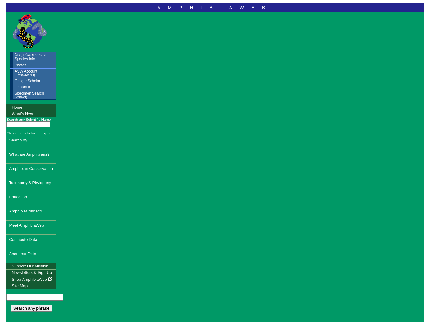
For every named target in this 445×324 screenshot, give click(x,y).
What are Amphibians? (29, 154)
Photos (20, 65)
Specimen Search (29, 95)
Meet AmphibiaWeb (26, 225)
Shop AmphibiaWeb (32, 279)
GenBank (22, 87)
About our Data (22, 253)
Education (18, 197)
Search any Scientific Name (28, 119)
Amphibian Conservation (31, 168)
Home (17, 107)
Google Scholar (27, 81)
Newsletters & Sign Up (32, 272)
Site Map (20, 286)
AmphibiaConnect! (25, 211)
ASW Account (26, 73)
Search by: (18, 140)
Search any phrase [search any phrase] (31, 308)
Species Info (30, 57)
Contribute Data (23, 239)
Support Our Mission (30, 266)
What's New (22, 114)
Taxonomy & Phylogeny (30, 182)
